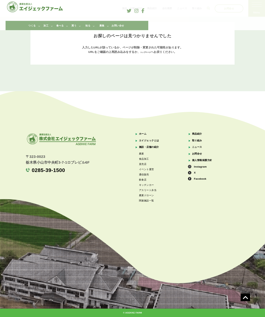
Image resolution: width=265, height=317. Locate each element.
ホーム (143, 133)
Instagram (201, 170)
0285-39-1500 (47, 170)
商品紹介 (198, 133)
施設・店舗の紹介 (150, 148)
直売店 (143, 170)
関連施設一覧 (147, 220)
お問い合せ (118, 25)
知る (87, 25)
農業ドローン (147, 213)
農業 (141, 155)
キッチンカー (147, 199)
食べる (60, 25)
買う (73, 25)
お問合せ (198, 155)
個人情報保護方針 (203, 162)
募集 (101, 25)
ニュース (198, 148)
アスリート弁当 (148, 206)
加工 (45, 25)
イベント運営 (147, 177)
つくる (32, 25)
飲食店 (143, 191)
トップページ (145, 52)
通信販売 (144, 184)
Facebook (201, 183)
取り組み (198, 141)
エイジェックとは (150, 141)
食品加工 (144, 162)
